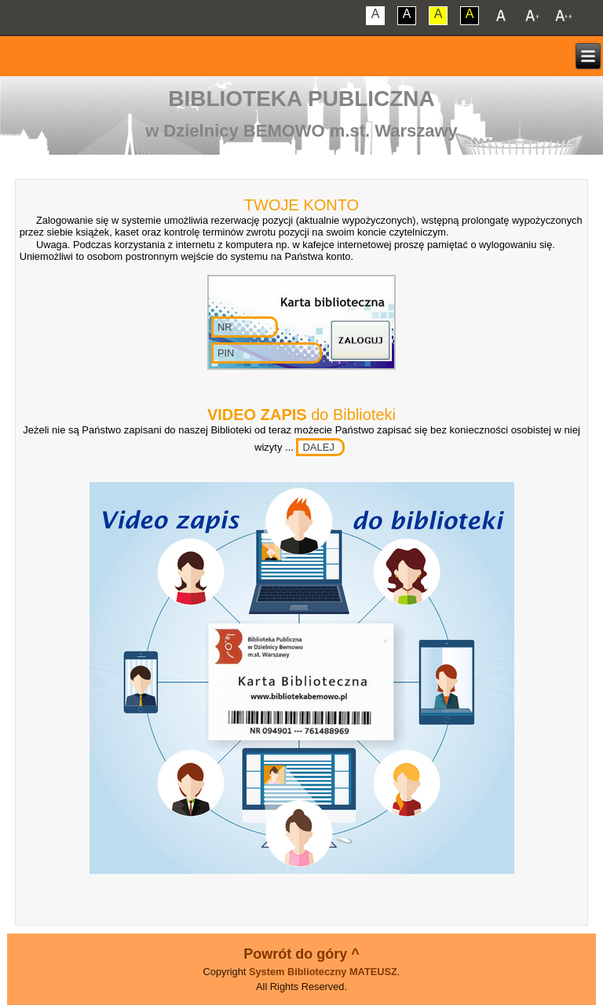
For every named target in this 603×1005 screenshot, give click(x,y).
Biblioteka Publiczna (301, 98)
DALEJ (318, 447)
